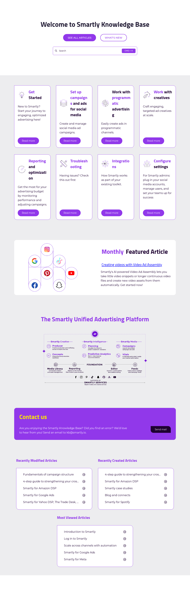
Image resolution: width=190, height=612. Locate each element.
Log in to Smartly (75, 538)
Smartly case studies (119, 488)
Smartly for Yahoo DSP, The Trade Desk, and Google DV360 (54, 502)
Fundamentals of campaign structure (48, 474)
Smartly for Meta (75, 559)
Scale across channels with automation (90, 545)
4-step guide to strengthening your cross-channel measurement (54, 481)
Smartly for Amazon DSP (40, 488)
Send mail (161, 429)
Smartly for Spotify (117, 502)
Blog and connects (117, 495)
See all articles (79, 37)
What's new (113, 37)
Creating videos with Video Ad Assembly (132, 264)
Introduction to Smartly (80, 531)
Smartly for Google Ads (38, 495)
